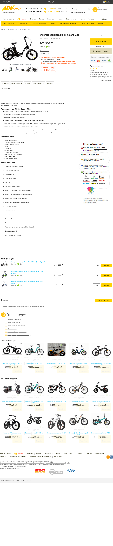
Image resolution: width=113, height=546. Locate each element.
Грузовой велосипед (14, 323)
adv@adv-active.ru (32, 461)
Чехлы (53, 23)
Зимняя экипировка (39, 23)
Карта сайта (58, 456)
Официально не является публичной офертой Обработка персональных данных (13, 467)
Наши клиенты (71, 19)
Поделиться (55, 38)
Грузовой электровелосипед (16, 326)
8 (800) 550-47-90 (21, 461)
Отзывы (82, 19)
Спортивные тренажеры (68, 23)
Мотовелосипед (12, 329)
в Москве (55, 11)
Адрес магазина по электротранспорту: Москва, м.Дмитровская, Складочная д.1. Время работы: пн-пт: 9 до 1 (31, 465)
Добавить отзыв (103, 300)
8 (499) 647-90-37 (10, 461)
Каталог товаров (8, 19)
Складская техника (87, 23)
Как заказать (100, 46)
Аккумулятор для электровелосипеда (19, 335)
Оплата (41, 19)
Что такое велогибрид (14, 320)
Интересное (51, 19)
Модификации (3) (38, 83)
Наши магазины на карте (45, 461)
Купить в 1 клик (100, 51)
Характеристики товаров (18, 456)
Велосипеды (24, 23)
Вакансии (3, 456)
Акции (61, 19)
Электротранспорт (9, 23)
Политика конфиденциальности (40, 456)
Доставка (33, 19)
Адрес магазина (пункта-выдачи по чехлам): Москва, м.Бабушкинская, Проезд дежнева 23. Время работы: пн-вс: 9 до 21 (35, 463)
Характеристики (16, 83)
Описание (5, 83)
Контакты (91, 19)
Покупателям (99, 453)
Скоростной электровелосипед (17, 332)
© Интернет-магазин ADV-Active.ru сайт (12, 480)
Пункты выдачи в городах (49, 61)
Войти (108, 2)
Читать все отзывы (106, 80)
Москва (55, 2)
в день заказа (55, 8)
